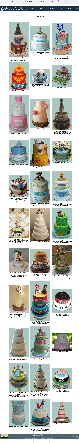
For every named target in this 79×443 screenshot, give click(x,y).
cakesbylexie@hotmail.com (30, 438)
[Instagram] (77, 436)
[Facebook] (73, 436)
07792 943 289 (39, 438)
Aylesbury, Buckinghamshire (48, 438)
